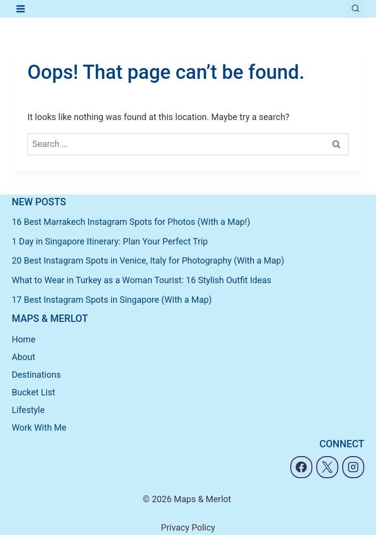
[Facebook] (301, 467)
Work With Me (39, 427)
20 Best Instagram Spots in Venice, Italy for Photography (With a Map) (148, 260)
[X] (327, 467)
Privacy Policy (188, 527)
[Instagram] (353, 467)
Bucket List (33, 392)
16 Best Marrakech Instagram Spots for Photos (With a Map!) (131, 222)
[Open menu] (21, 8)
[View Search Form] (355, 9)
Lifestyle (28, 410)
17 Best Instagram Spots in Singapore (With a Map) (112, 299)
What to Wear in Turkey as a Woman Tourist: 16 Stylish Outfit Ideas (141, 280)
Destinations (36, 374)
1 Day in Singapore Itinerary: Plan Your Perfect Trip (110, 241)
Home (23, 339)
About (23, 357)
